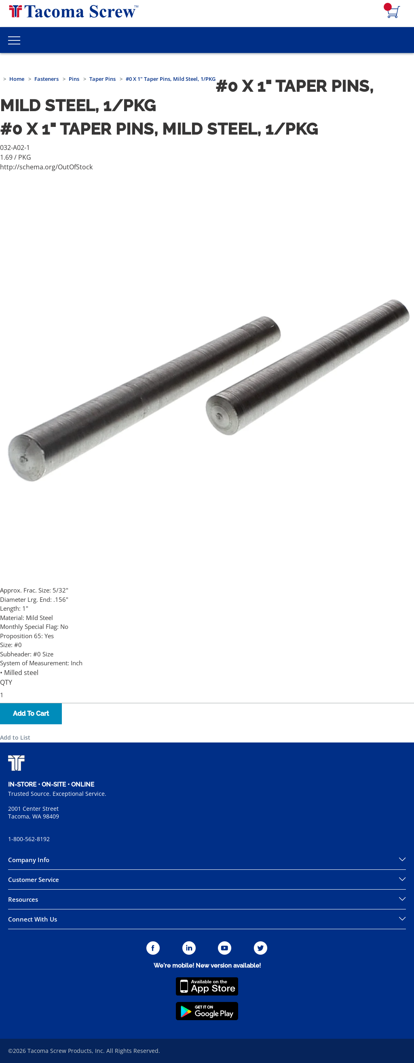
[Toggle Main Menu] (14, 40)
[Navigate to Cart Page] (394, 12)
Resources (23, 899)
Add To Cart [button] (31, 713)
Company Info (28, 860)
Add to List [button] (15, 737)
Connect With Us (32, 919)
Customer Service (33, 879)
